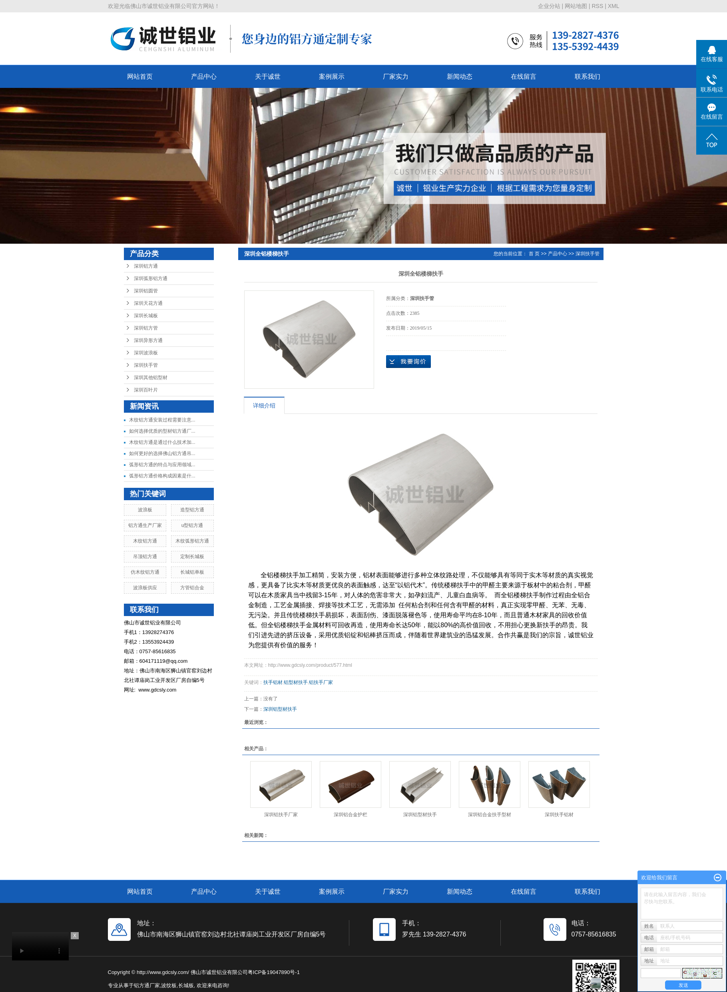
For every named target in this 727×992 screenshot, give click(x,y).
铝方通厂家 (147, 985)
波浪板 (145, 510)
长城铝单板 (192, 572)
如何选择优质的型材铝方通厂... (162, 431)
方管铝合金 (192, 587)
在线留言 (523, 76)
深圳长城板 (146, 315)
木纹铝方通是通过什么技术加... (162, 442)
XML (613, 6)
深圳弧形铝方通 (150, 278)
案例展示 (332, 76)
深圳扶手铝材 (559, 814)
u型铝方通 (192, 525)
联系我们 (587, 76)
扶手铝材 (273, 682)
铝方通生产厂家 (145, 525)
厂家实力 (395, 76)
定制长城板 (192, 556)
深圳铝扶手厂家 (281, 814)
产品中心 (204, 76)
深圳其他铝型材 (150, 377)
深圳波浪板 (146, 353)
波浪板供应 (145, 587)
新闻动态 (459, 76)
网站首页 (140, 76)
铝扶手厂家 (321, 682)
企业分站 (549, 6)
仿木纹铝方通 (145, 572)
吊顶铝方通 (145, 556)
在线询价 (408, 361)
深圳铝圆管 (146, 291)
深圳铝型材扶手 (280, 709)
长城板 (186, 985)
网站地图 (576, 6)
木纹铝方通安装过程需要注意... (162, 420)
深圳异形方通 (148, 340)
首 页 (534, 253)
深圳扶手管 (146, 365)
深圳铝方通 (146, 266)
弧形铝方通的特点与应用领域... (162, 464)
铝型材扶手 (296, 682)
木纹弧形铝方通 (192, 541)
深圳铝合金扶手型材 (489, 814)
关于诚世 (268, 76)
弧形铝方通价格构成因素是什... (162, 476)
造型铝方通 (192, 510)
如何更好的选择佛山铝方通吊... (162, 453)
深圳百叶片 (146, 390)
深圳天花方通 (148, 303)
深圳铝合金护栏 (350, 814)
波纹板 (169, 985)
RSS (597, 6)
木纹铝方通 (145, 541)
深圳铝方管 (146, 328)
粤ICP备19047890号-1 (274, 972)
